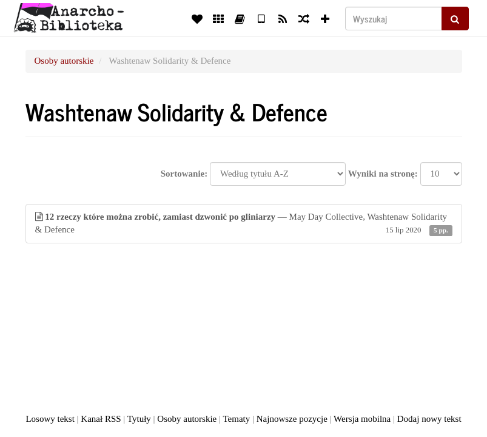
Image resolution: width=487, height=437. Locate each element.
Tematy (236, 419)
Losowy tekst (49, 419)
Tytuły (139, 419)
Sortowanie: (184, 173)
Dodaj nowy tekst (429, 419)
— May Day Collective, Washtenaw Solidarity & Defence (243, 224)
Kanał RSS (101, 419)
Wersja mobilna (362, 419)
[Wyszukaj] (393, 18)
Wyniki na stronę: (383, 173)
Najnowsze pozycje (292, 419)
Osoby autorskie (64, 61)
